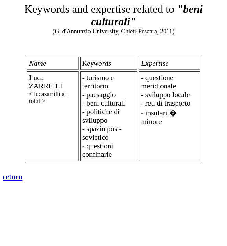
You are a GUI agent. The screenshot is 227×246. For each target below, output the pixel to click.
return (12, 176)
